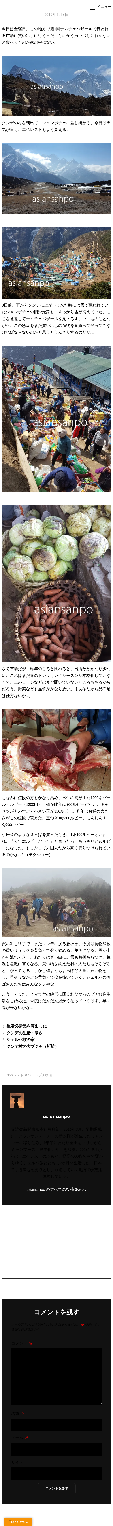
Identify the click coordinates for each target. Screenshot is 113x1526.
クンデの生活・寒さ (24, 1032)
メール (19, 1437)
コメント (21, 1343)
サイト (17, 1462)
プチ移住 (45, 1075)
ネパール (31, 1075)
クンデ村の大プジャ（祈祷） (32, 1046)
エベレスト (15, 1075)
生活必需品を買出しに (26, 1026)
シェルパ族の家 (20, 1039)
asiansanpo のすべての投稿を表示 (56, 1189)
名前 (17, 1413)
